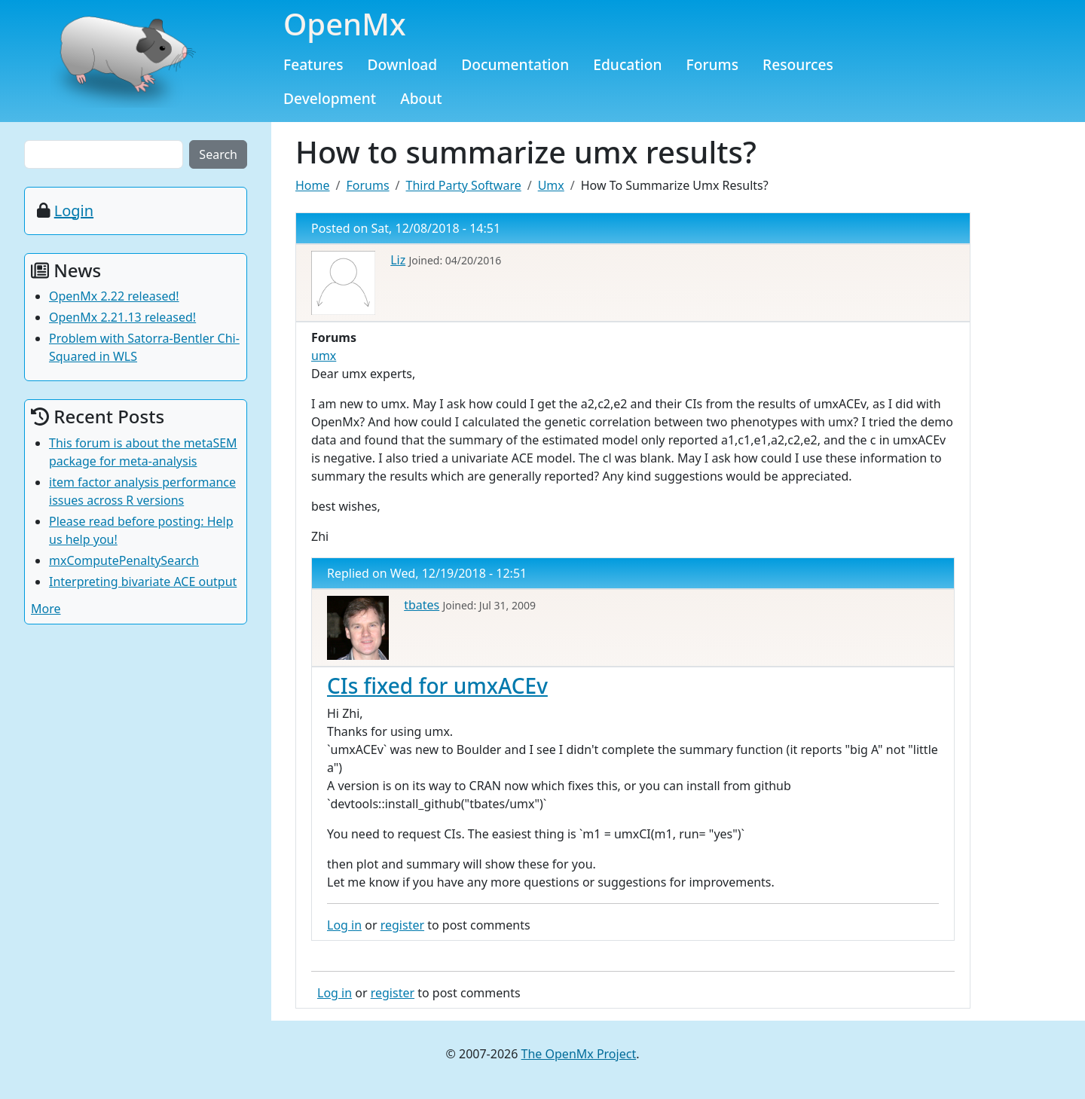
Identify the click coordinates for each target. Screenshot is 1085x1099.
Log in (344, 925)
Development (329, 98)
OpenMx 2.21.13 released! (122, 317)
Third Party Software (463, 185)
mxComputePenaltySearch (124, 560)
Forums (712, 64)
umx (323, 355)
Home (312, 185)
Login (73, 210)
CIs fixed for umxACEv (437, 685)
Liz (397, 260)
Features (313, 64)
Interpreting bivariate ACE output (143, 581)
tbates (421, 605)
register (402, 925)
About (421, 98)
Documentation (515, 64)
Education (627, 64)
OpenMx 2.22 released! (114, 296)
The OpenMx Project (579, 1054)
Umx (551, 185)
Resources (798, 64)
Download (403, 64)
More (46, 608)
